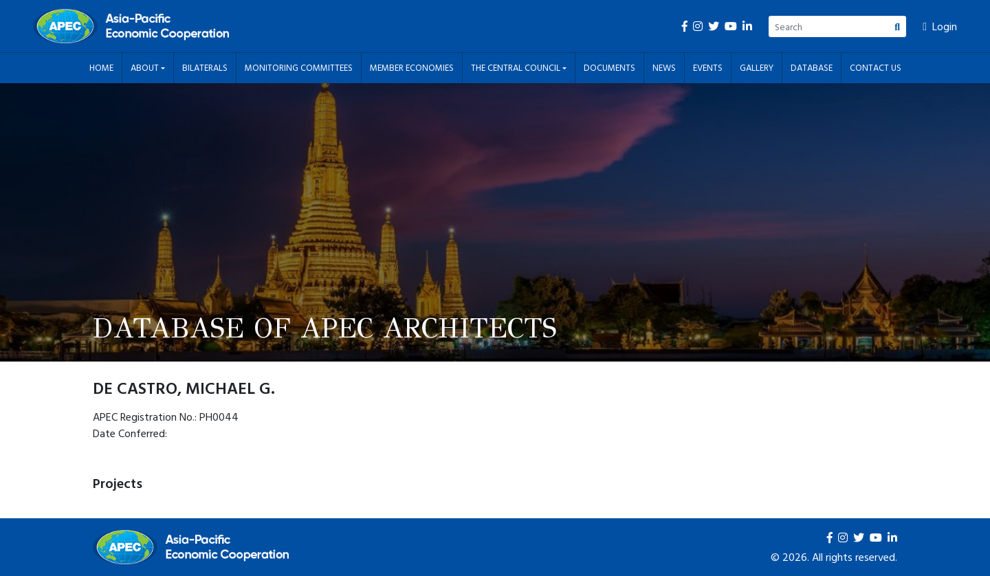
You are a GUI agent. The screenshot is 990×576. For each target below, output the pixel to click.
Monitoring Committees (299, 67)
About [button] (146, 67)
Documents (609, 67)
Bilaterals (205, 67)
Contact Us (875, 67)
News (664, 67)
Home (101, 67)
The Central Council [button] (516, 67)
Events (708, 67)
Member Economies (412, 67)
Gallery (756, 67)
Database (812, 67)
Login (940, 26)
